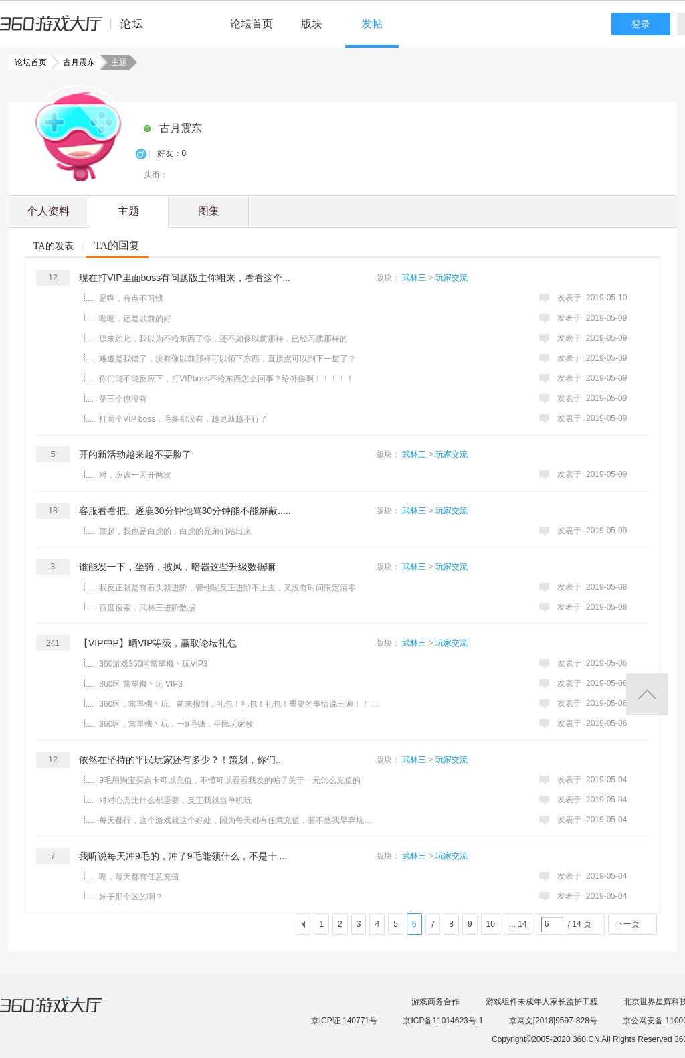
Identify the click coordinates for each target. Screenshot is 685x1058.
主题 (128, 211)
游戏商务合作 (435, 1001)
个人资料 (48, 211)
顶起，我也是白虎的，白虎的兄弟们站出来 (175, 531)
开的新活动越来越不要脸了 (135, 454)
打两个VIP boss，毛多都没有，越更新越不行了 (183, 419)
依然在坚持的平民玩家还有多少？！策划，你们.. (180, 759)
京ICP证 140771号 (344, 1020)
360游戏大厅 (65, 1013)
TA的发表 (53, 246)
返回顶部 (647, 694)
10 (490, 924)
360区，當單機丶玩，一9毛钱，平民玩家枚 (176, 724)
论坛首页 (251, 23)
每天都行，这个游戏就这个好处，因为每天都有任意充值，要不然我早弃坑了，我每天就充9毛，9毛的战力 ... (239, 820)
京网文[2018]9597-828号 (553, 1020)
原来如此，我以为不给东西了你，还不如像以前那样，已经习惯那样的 (223, 338)
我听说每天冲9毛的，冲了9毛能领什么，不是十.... (183, 856)
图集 (208, 211)
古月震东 (75, 62)
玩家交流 (451, 277)
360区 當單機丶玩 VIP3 (141, 684)
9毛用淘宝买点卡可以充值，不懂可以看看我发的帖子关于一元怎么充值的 (230, 780)
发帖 (372, 23)
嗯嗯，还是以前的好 (135, 318)
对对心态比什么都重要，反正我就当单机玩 (175, 800)
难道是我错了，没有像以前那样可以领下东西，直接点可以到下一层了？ (227, 358)
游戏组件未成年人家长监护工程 (542, 1001)
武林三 (414, 277)
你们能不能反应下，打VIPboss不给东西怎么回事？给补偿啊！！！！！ (226, 378)
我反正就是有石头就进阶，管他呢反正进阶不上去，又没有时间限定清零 (227, 587)
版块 (311, 23)
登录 (640, 24)
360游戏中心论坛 (77, 29)
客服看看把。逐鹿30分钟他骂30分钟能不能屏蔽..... (185, 510)
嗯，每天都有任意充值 (139, 876)
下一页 (627, 924)
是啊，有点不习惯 (131, 298)
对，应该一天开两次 (135, 475)
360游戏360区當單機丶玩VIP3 (153, 664)
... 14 (518, 924)
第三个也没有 (123, 399)
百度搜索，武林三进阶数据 (147, 607)
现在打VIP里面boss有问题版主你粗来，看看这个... (184, 277)
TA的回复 (117, 245)
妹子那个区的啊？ (131, 896)
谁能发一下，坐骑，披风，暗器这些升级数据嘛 (177, 566)
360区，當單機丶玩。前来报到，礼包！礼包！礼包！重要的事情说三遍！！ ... (238, 704)
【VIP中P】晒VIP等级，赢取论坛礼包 (158, 643)
